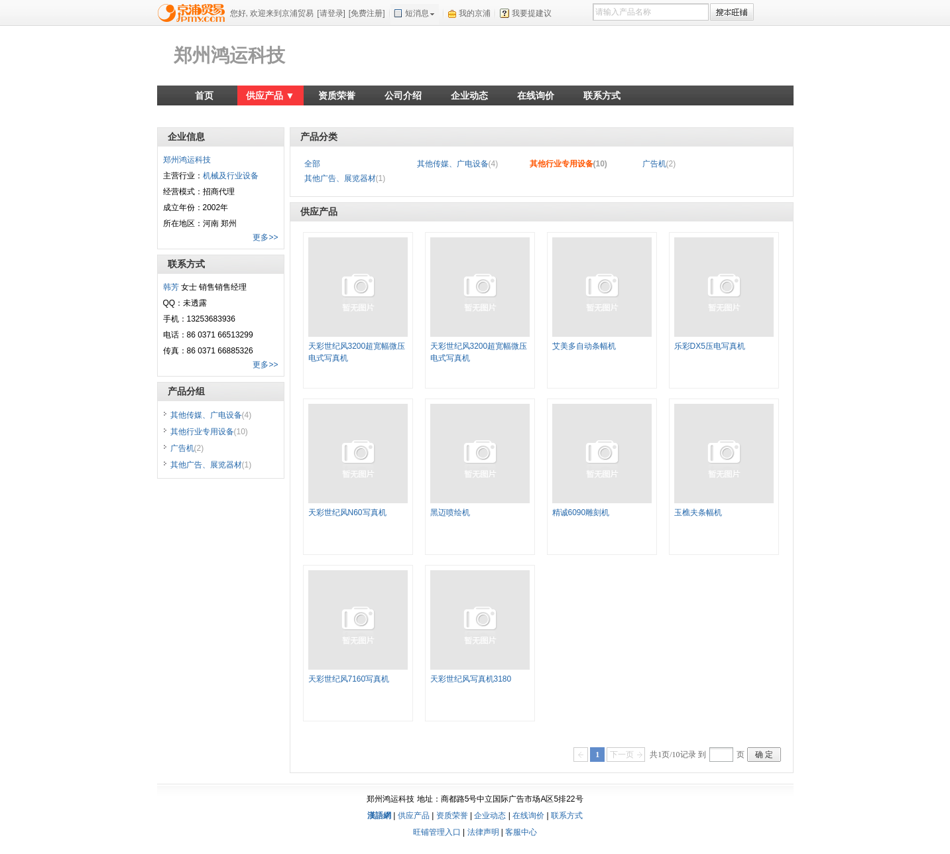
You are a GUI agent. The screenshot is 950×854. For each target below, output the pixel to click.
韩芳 (171, 287)
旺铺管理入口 (437, 832)
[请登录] (331, 13)
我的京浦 (475, 13)
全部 (312, 163)
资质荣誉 (336, 95)
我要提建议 (532, 13)
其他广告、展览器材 (345, 178)
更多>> (265, 237)
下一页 (622, 754)
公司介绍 (403, 95)
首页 (204, 95)
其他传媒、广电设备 (458, 163)
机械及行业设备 (231, 175)
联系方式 (602, 95)
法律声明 (483, 832)
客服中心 (521, 832)
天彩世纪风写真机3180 (471, 679)
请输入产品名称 (623, 12)
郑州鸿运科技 (229, 55)
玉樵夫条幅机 (698, 512)
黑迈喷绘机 (450, 512)
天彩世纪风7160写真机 (349, 679)
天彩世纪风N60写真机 (347, 512)
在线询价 (535, 95)
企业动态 (469, 95)
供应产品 (414, 815)
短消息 (417, 13)
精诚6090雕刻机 (581, 512)
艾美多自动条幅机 (584, 346)
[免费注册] (367, 13)
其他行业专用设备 (568, 163)
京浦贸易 (193, 12)
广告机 (659, 163)
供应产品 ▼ (270, 95)
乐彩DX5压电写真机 (709, 346)
